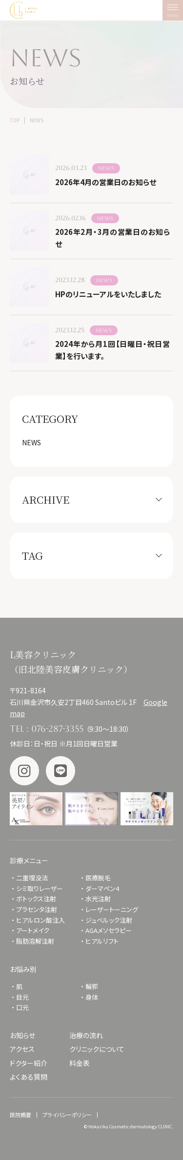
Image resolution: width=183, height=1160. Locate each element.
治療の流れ (86, 1035)
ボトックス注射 (36, 898)
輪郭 (91, 986)
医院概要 (20, 1115)
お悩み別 (23, 969)
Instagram (24, 770)
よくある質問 (28, 1077)
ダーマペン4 (102, 888)
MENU (175, 13)
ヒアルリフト (102, 941)
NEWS (31, 442)
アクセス (22, 1049)
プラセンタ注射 (36, 909)
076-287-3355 (57, 728)
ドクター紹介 (28, 1063)
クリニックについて (96, 1049)
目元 (22, 997)
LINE (60, 770)
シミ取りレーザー (42, 888)
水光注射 (98, 898)
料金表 (79, 1063)
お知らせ (22, 1035)
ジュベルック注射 (108, 920)
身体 (91, 997)
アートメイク (32, 930)
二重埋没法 (32, 877)
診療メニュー (29, 860)
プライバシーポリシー (67, 1115)
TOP (15, 120)
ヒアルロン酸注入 (40, 920)
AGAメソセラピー (108, 930)
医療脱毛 (98, 877)
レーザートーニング (111, 909)
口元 (22, 1007)
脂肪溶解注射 (35, 941)
